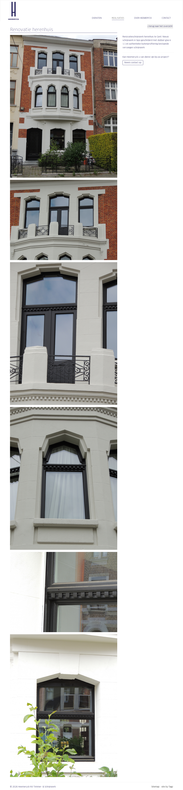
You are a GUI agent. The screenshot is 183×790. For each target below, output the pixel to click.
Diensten (97, 18)
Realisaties (118, 18)
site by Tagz (167, 786)
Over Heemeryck (143, 18)
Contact (166, 18)
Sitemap (155, 786)
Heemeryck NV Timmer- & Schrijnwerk (13, 11)
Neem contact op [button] (132, 62)
